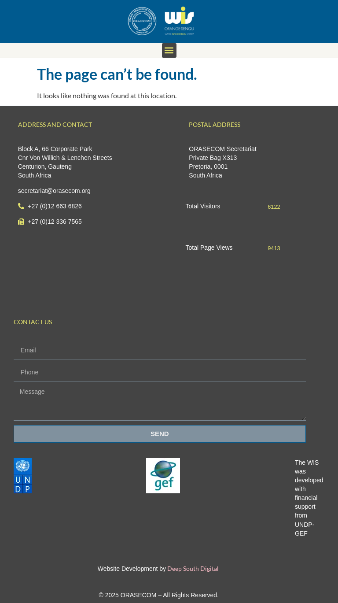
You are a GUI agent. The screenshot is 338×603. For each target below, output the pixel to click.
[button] (169, 50)
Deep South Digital (192, 568)
